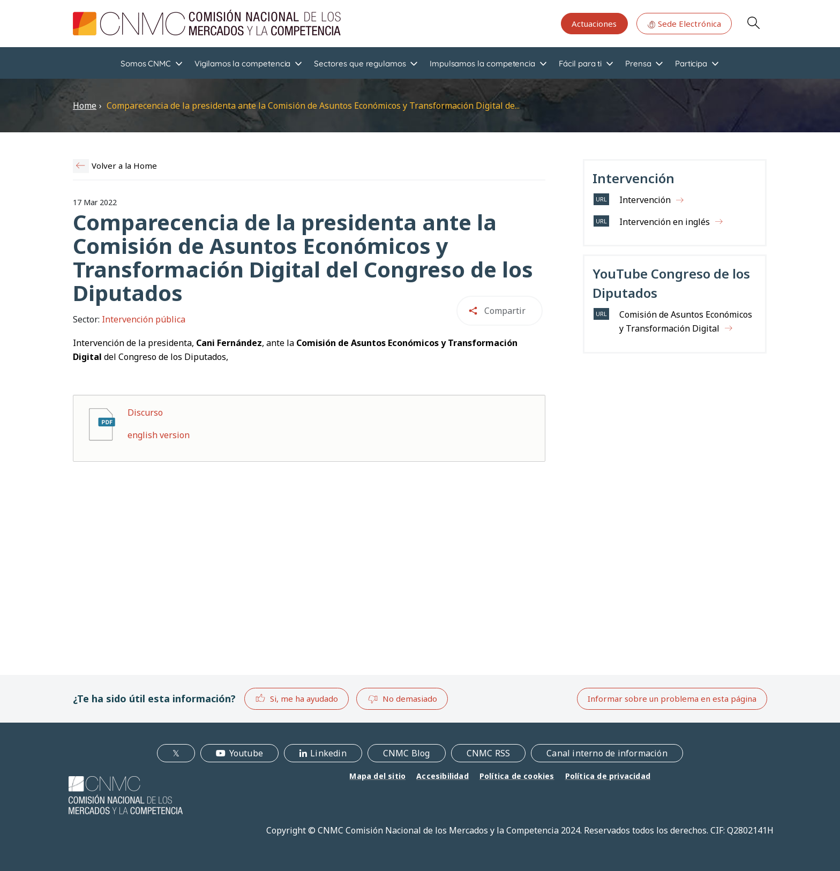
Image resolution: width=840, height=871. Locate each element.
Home (84, 105)
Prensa (638, 63)
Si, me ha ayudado (296, 698)
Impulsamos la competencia (482, 63)
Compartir (505, 311)
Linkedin (328, 753)
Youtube (246, 753)
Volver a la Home (124, 165)
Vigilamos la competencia (242, 63)
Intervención (645, 200)
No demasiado (402, 699)
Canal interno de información (607, 753)
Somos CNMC (146, 63)
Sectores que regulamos (360, 63)
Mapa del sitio (377, 776)
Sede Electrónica (684, 23)
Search (753, 22)
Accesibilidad (442, 776)
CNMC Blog (406, 753)
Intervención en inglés (664, 222)
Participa (691, 63)
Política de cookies (516, 776)
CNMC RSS (489, 753)
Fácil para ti (580, 63)
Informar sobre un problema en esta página (672, 698)
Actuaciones (594, 23)
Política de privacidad (607, 776)
